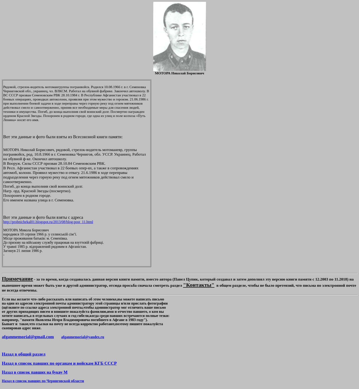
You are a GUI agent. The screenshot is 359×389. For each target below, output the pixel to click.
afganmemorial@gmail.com (28, 336)
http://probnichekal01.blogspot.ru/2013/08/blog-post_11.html (48, 222)
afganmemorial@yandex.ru (82, 337)
